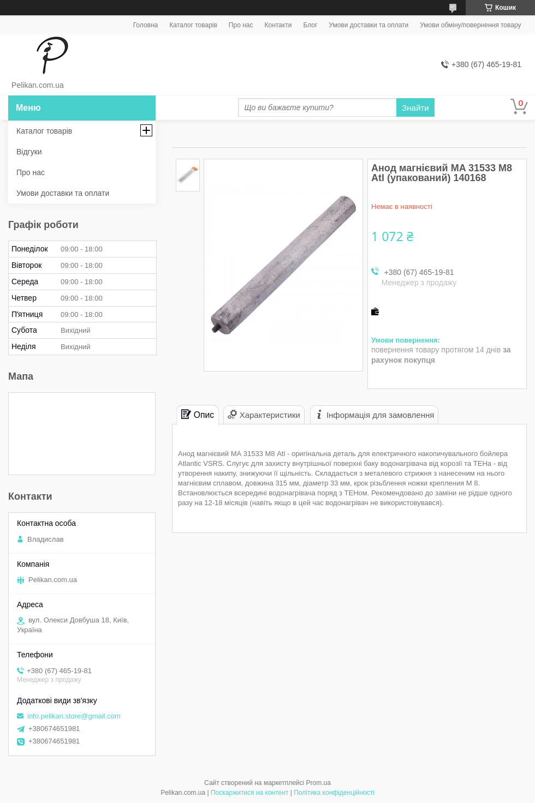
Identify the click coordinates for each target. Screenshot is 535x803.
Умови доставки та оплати (368, 25)
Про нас (241, 25)
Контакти (278, 25)
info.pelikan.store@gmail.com (74, 716)
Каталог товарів (193, 25)
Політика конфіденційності (334, 792)
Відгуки (29, 151)
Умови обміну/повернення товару (470, 25)
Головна (145, 25)
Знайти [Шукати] (415, 107)
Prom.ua (318, 783)
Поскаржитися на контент (249, 792)
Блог (310, 25)
